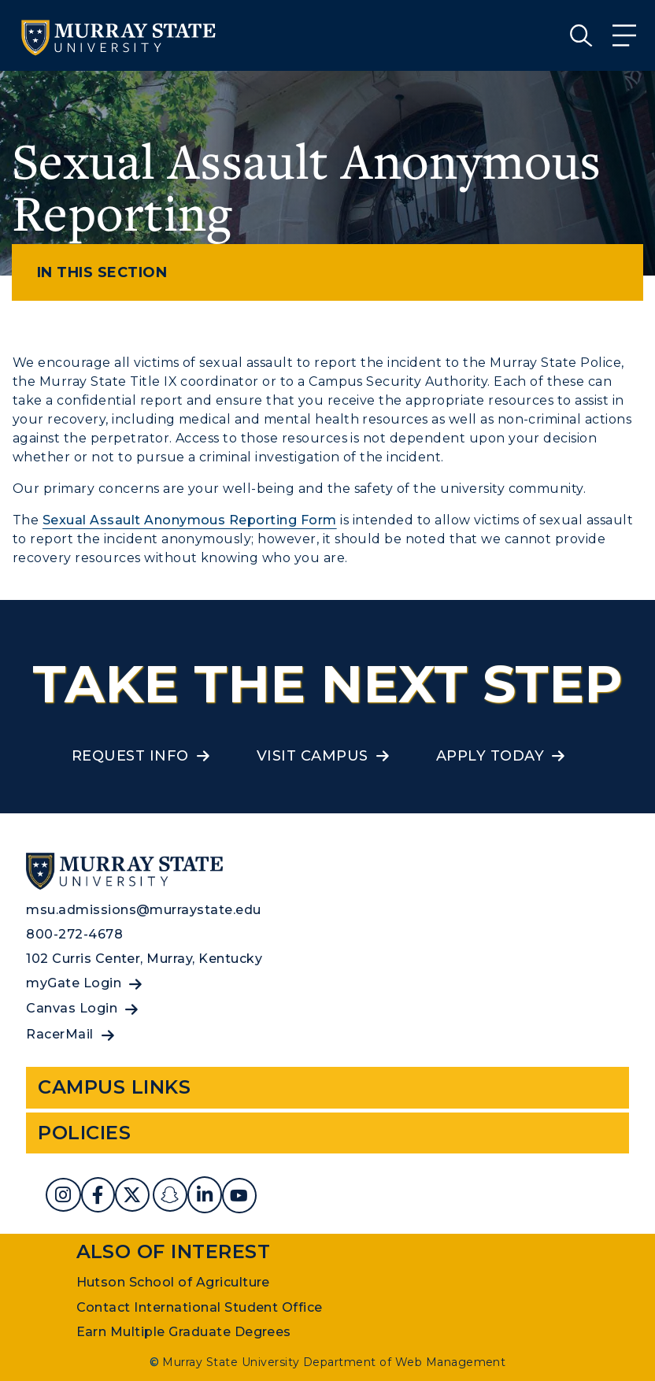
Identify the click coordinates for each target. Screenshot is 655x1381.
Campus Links (114, 1087)
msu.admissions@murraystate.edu (143, 909)
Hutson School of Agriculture (173, 1282)
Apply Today (490, 756)
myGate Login (73, 983)
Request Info (130, 756)
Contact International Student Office (199, 1307)
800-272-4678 (74, 934)
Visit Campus (312, 756)
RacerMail (59, 1034)
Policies (84, 1132)
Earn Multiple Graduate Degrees (183, 1331)
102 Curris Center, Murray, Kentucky (144, 958)
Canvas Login (71, 1008)
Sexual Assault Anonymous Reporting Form (190, 520)
